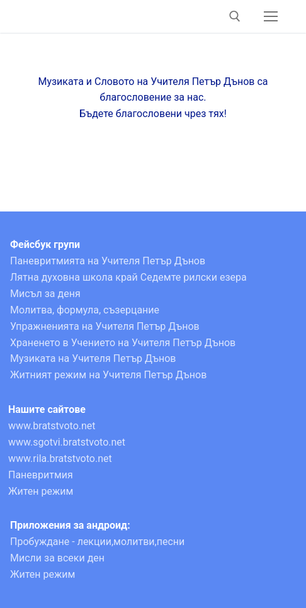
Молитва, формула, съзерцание (84, 310)
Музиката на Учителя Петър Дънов (93, 358)
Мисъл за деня (45, 294)
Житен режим (40, 491)
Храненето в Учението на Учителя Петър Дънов (122, 343)
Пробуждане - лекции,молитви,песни (97, 542)
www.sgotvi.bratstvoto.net (66, 442)
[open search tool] (235, 16)
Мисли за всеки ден (57, 558)
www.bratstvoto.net (52, 426)
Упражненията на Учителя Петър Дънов (105, 326)
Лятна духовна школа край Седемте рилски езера (128, 277)
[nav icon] (271, 16)
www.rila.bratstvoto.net (60, 458)
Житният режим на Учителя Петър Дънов (108, 375)
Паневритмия (40, 475)
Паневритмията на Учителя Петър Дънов (107, 261)
